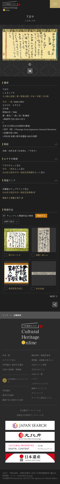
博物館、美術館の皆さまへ (43, 360)
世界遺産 (6, 390)
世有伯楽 (40, 288)
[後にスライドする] (54, 296)
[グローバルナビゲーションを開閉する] (55, 4)
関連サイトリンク (39, 388)
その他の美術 (8, 96)
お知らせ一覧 (37, 374)
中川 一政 (7, 101)
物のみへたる (15, 254)
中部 (39, 96)
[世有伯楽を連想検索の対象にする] (33, 288)
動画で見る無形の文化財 (12, 400)
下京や (5, 165)
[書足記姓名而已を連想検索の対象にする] (5, 288)
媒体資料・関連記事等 (41, 355)
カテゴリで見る (9, 360)
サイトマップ (37, 393)
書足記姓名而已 (16, 288)
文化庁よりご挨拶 (39, 364)
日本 (33, 96)
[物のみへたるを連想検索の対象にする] (5, 254)
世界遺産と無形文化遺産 (12, 364)
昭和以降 (25, 96)
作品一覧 (6, 355)
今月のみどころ (38, 369)
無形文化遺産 (8, 395)
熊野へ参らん (42, 255)
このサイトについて (40, 383)
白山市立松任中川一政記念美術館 (17, 172)
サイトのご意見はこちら (42, 397)
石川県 (46, 96)
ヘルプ (34, 378)
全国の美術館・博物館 (11, 369)
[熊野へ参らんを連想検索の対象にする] (33, 255)
